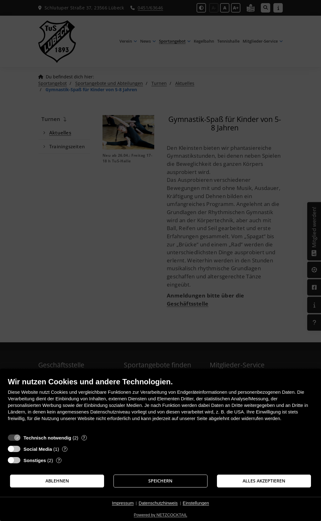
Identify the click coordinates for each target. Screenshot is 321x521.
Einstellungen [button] (196, 503)
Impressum (123, 503)
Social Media (38, 449)
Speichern (160, 481)
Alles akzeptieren (264, 481)
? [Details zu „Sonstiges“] (59, 460)
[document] (160, 404)
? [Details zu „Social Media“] (65, 449)
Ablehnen (57, 481)
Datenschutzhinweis (158, 503)
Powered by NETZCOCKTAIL (160, 515)
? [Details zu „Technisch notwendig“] (84, 437)
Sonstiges (35, 460)
